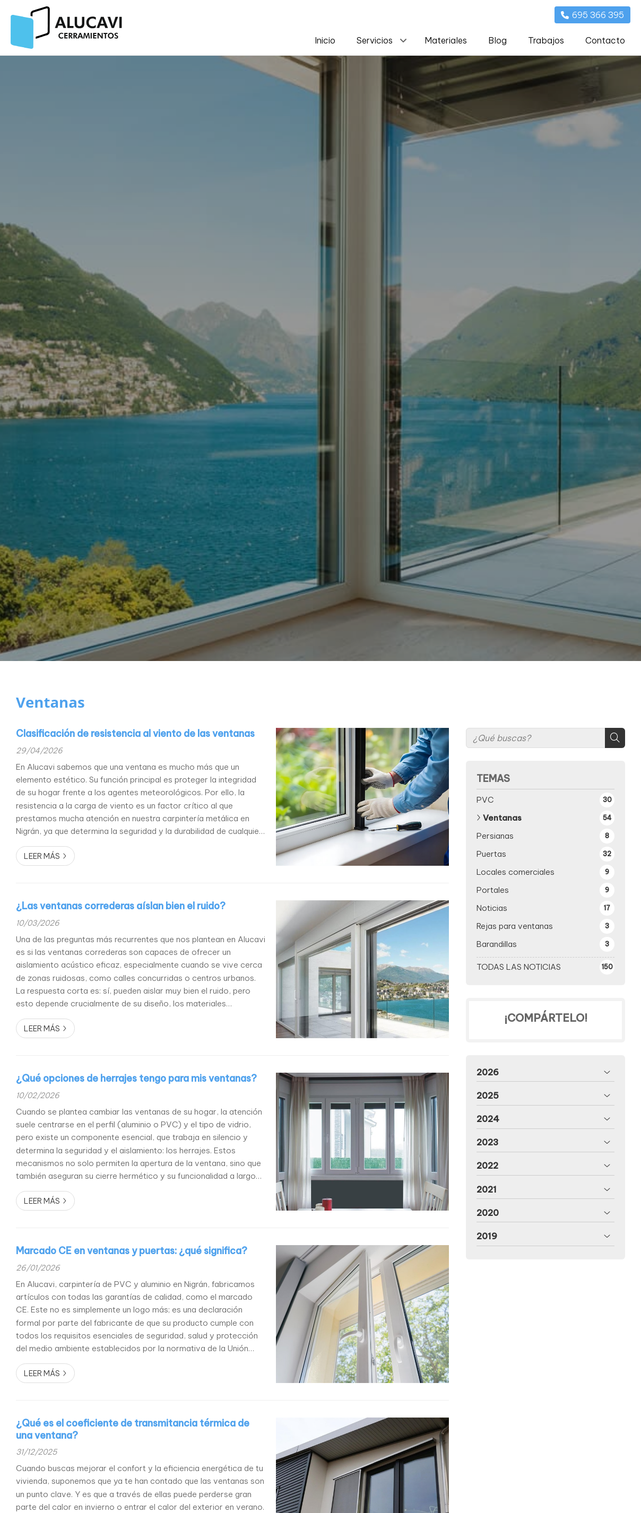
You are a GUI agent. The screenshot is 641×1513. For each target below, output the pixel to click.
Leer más (42, 856)
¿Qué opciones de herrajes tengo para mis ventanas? (136, 1078)
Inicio (325, 40)
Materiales (446, 40)
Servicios (375, 40)
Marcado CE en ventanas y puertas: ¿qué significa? (131, 1251)
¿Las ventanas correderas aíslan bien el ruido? (121, 906)
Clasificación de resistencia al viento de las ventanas (135, 734)
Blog (497, 40)
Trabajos (546, 40)
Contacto (605, 40)
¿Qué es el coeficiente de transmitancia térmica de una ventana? (132, 1429)
